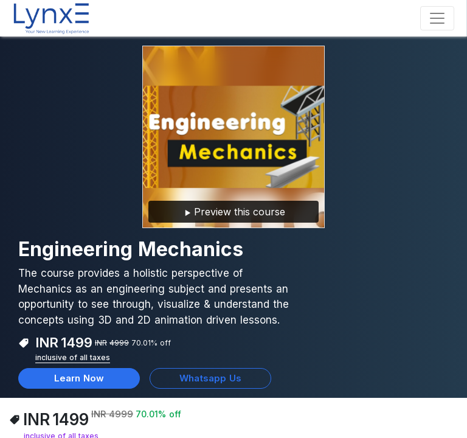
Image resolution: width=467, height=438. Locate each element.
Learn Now (79, 378)
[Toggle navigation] (437, 18)
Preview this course (233, 212)
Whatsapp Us (210, 378)
